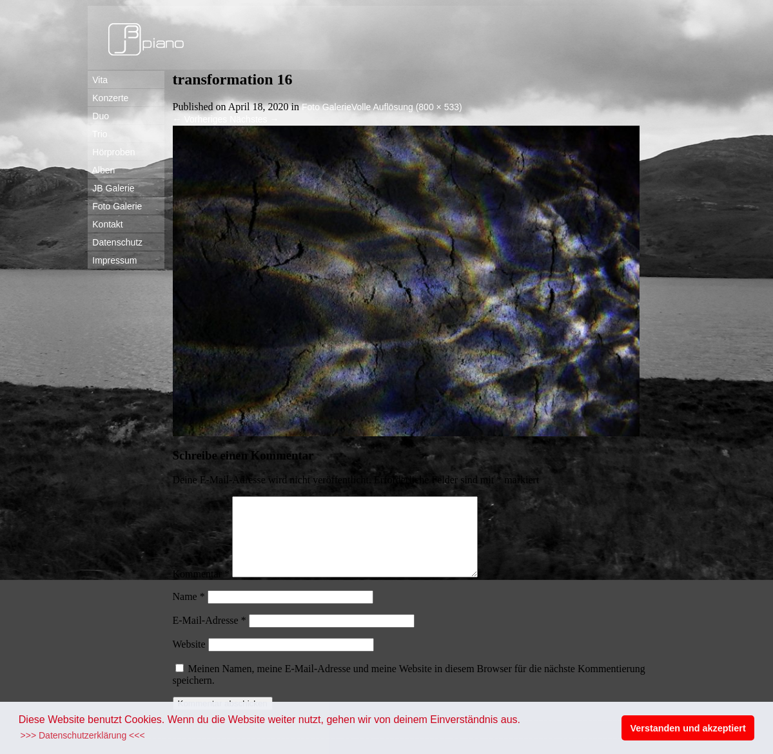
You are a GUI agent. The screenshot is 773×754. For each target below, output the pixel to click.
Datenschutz (115, 242)
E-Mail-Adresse (209, 635)
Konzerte (108, 98)
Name (189, 611)
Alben (101, 170)
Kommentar (201, 589)
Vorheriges (200, 119)
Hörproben (111, 152)
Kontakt (105, 224)
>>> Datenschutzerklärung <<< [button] (83, 735)
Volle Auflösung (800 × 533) (406, 107)
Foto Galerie (115, 206)
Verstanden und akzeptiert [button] (688, 728)
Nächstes (254, 119)
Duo (98, 116)
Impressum (112, 260)
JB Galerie (111, 188)
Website (189, 659)
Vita (98, 80)
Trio (98, 134)
